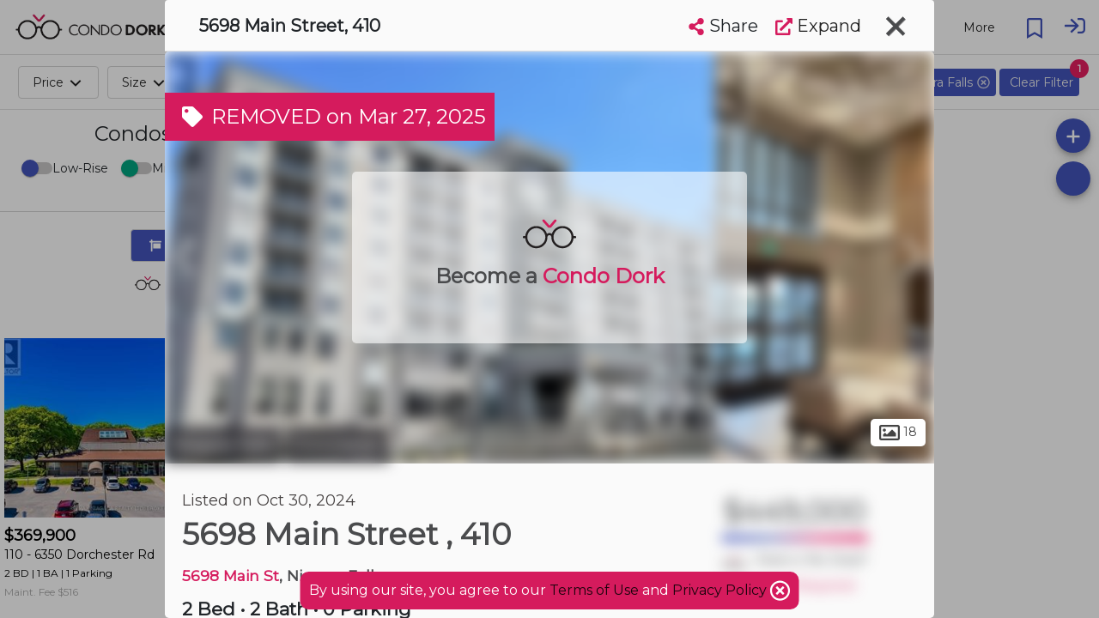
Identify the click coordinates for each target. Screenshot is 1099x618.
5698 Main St (230, 575)
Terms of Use (594, 590)
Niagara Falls (223, 444)
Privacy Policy (721, 590)
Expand (818, 25)
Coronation (337, 444)
